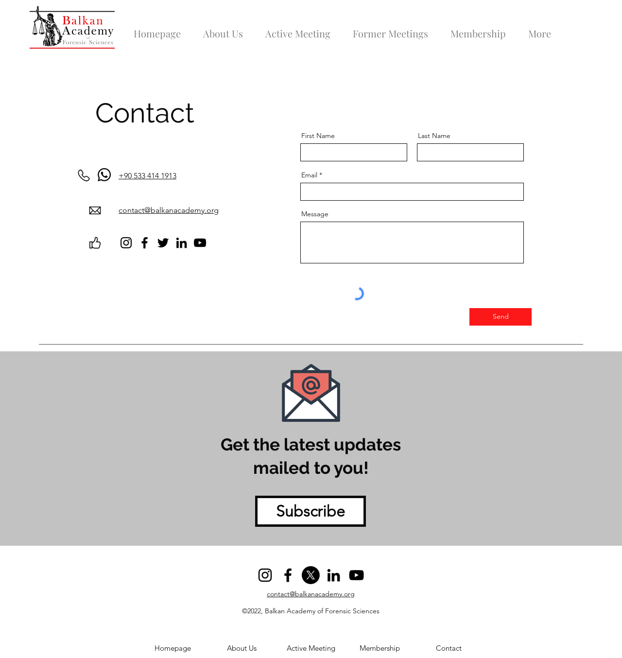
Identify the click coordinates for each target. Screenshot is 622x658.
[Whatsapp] (104, 174)
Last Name (434, 135)
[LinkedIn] (181, 242)
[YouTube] (199, 242)
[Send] (500, 317)
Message (314, 213)
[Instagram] (126, 242)
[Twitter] (163, 242)
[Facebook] (144, 242)
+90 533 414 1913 (147, 175)
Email (309, 175)
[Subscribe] (310, 511)
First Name (318, 135)
